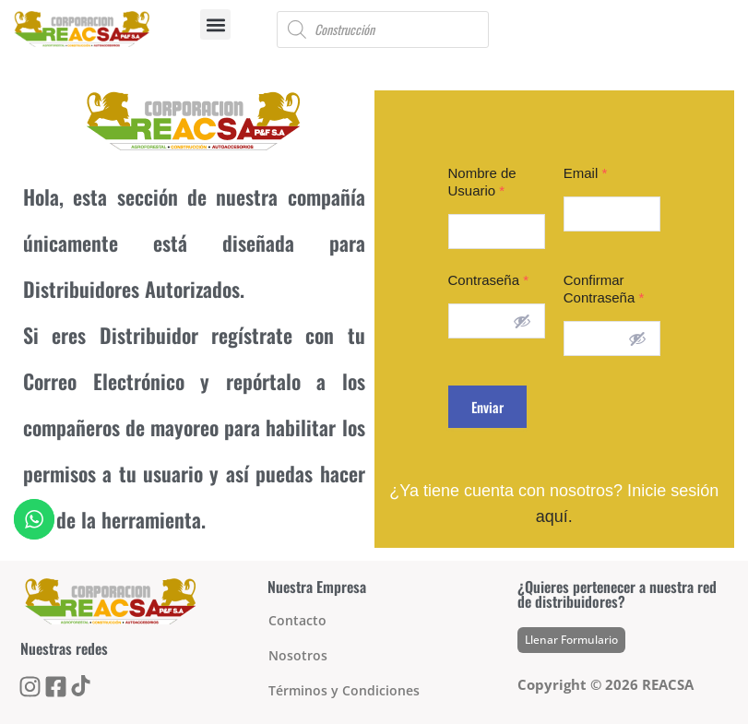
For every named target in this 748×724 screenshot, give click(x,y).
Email (586, 173)
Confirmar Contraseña (604, 288)
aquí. (554, 516)
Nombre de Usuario (482, 181)
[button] (215, 24)
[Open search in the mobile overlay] (383, 29)
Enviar (488, 407)
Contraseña (488, 280)
